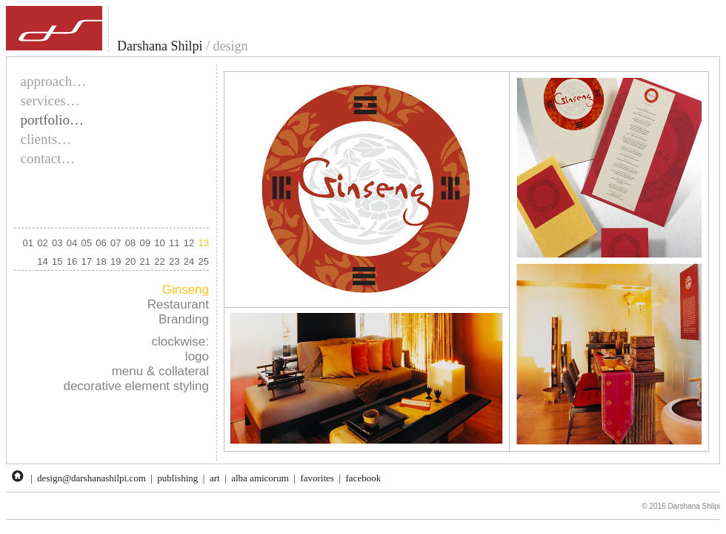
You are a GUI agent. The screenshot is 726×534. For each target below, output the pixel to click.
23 (174, 261)
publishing (177, 478)
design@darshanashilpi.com (91, 478)
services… (50, 100)
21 (145, 261)
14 (42, 261)
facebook (364, 478)
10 (159, 242)
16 (72, 261)
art (215, 478)
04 (72, 242)
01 (28, 242)
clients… (46, 139)
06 (101, 242)
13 (204, 242)
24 (189, 261)
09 (145, 242)
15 (57, 261)
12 (189, 242)
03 (57, 242)
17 (86, 261)
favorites (316, 478)
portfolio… (52, 120)
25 (204, 261)
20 (130, 261)
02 (42, 242)
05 (86, 242)
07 (115, 242)
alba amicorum (260, 478)
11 (174, 242)
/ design (224, 46)
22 (159, 261)
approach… (54, 81)
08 (130, 242)
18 (101, 261)
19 (115, 261)
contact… (48, 158)
